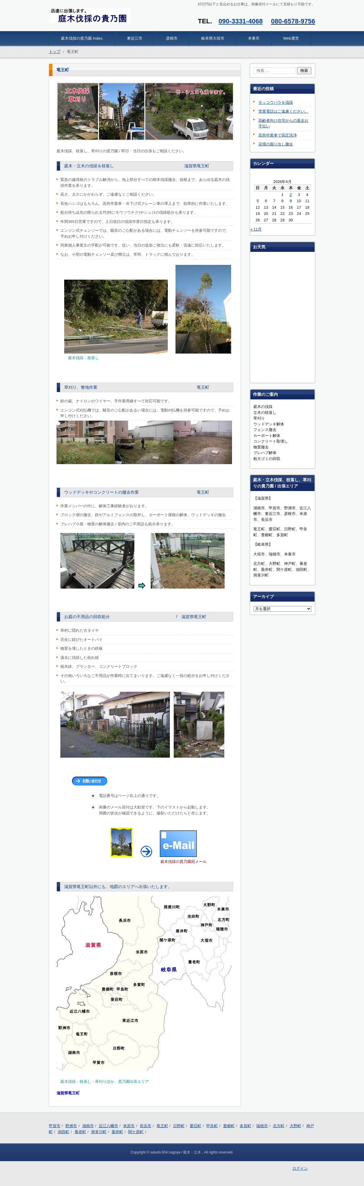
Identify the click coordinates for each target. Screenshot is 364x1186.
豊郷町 (229, 1126)
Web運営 (291, 38)
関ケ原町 (136, 1132)
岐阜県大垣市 (212, 38)
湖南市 (88, 1126)
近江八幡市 (108, 1126)
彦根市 (172, 38)
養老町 (80, 1132)
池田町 (63, 1132)
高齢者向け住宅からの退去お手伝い (283, 123)
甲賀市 (54, 1126)
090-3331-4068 (240, 21)
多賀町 (245, 1126)
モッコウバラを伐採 (275, 102)
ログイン (300, 1168)
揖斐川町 (99, 1132)
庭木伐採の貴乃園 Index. (82, 38)
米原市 (129, 1126)
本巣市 (254, 38)
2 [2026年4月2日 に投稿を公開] (291, 194)
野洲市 (71, 1126)
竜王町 (162, 1126)
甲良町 (212, 1126)
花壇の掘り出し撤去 (275, 144)
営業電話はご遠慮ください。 (283, 111)
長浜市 (145, 1126)
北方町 (278, 1126)
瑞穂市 (262, 1126)
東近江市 (134, 38)
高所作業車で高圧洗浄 (277, 135)
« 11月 (256, 229)
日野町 (179, 1126)
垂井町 (117, 1132)
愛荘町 (195, 1126)
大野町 (295, 1126)
